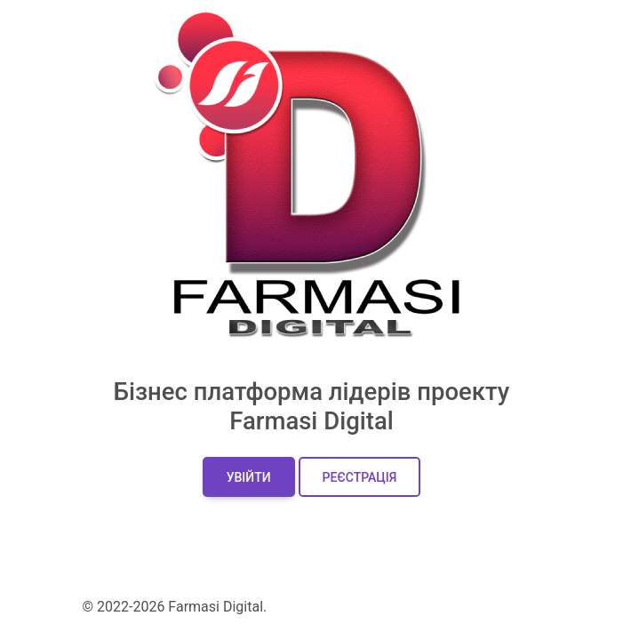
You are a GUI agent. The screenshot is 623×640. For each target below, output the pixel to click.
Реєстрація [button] (360, 477)
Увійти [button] (249, 477)
